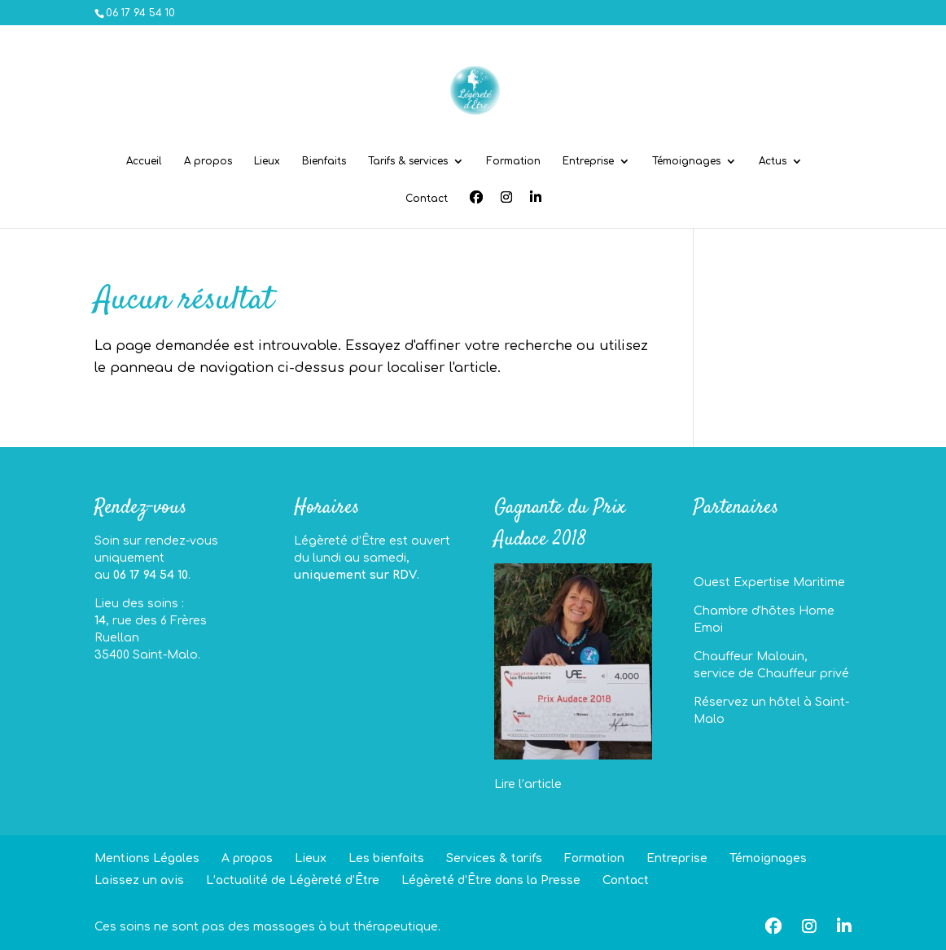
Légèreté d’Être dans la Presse (490, 880)
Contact (426, 198)
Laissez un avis (139, 880)
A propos (208, 161)
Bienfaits (324, 161)
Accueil (144, 161)
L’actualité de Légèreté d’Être (292, 880)
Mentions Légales (146, 858)
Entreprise (588, 161)
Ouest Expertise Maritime (769, 582)
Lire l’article (528, 784)
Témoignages (686, 161)
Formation (513, 161)
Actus (772, 161)
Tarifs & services (408, 161)
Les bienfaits (386, 858)
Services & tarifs (494, 858)
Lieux (267, 161)
